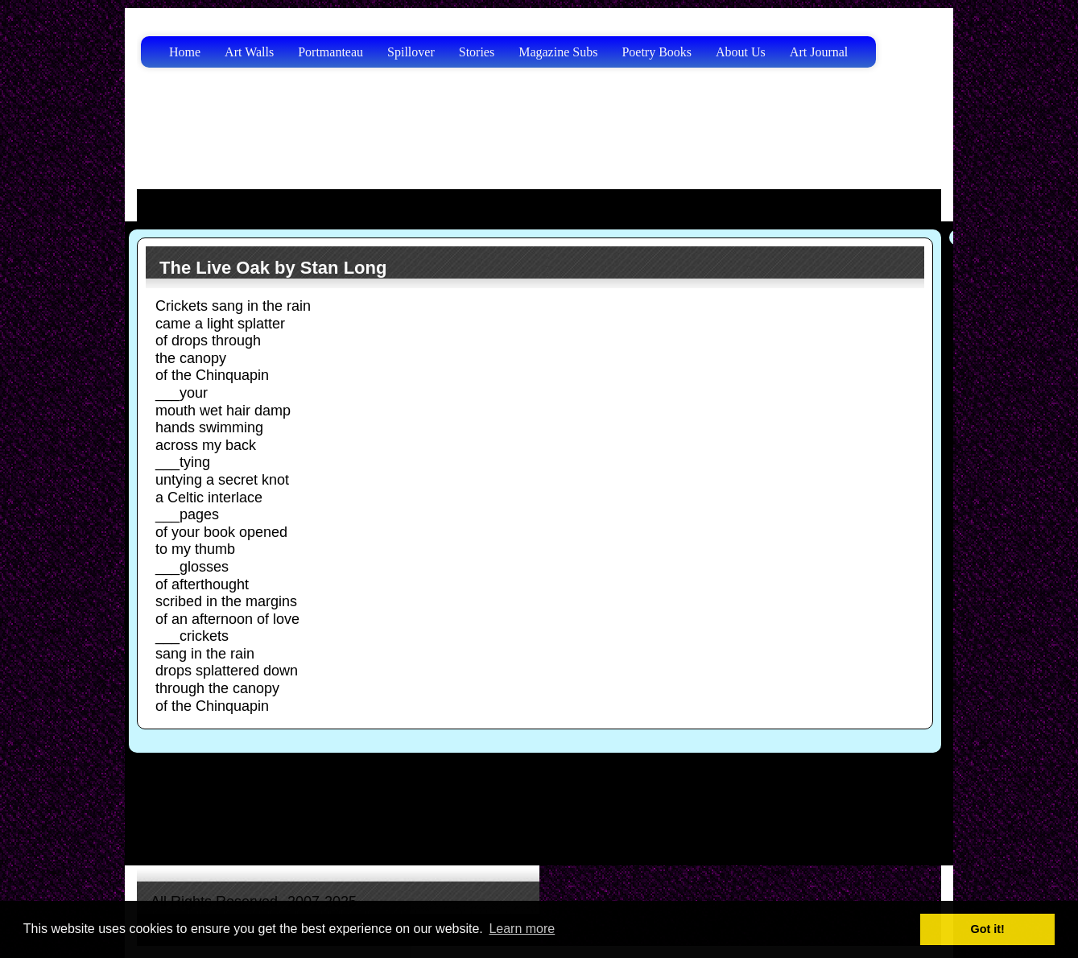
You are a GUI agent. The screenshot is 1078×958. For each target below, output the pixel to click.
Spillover (411, 52)
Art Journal (819, 52)
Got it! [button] (988, 929)
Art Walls (249, 52)
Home (184, 52)
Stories (476, 52)
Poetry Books (657, 52)
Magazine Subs (557, 52)
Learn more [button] (522, 928)
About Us (741, 52)
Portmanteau (330, 52)
